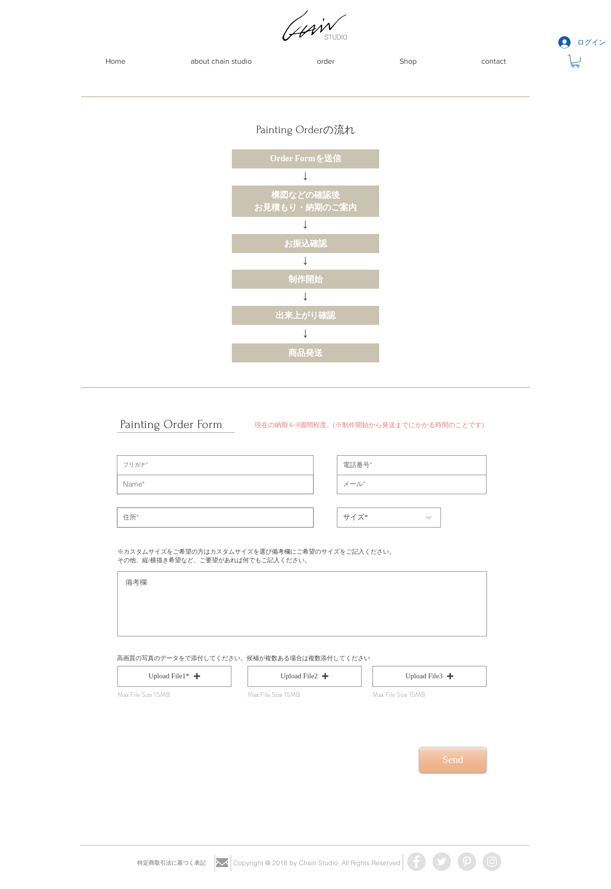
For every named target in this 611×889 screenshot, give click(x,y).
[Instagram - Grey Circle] (492, 861)
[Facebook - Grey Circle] (416, 861)
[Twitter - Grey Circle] (441, 861)
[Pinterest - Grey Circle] (467, 861)
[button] (575, 61)
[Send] (453, 759)
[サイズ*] (389, 518)
